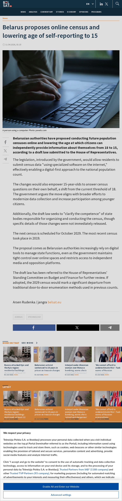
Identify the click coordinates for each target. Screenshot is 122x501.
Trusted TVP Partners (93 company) (29, 473)
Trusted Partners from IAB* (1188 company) (84, 469)
